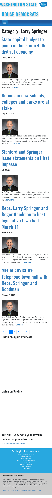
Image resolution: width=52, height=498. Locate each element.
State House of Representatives (26, 460)
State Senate (26, 462)
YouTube (50, 2)
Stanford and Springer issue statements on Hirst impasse (25, 158)
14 (27, 332)
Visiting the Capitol (26, 466)
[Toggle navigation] (5, 22)
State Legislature (26, 458)
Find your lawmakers (26, 464)
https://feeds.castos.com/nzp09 (13, 444)
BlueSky (40, 2)
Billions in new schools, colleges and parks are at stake (25, 102)
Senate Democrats (26, 457)
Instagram (45, 2)
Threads (48, 2)
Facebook (43, 2)
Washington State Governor (26, 455)
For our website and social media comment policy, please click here (22, 490)
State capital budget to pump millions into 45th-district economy (24, 46)
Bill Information (26, 468)
